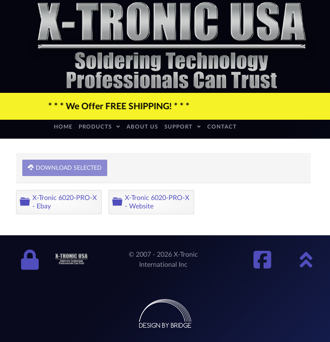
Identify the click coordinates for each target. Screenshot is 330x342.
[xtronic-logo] (171, 46)
